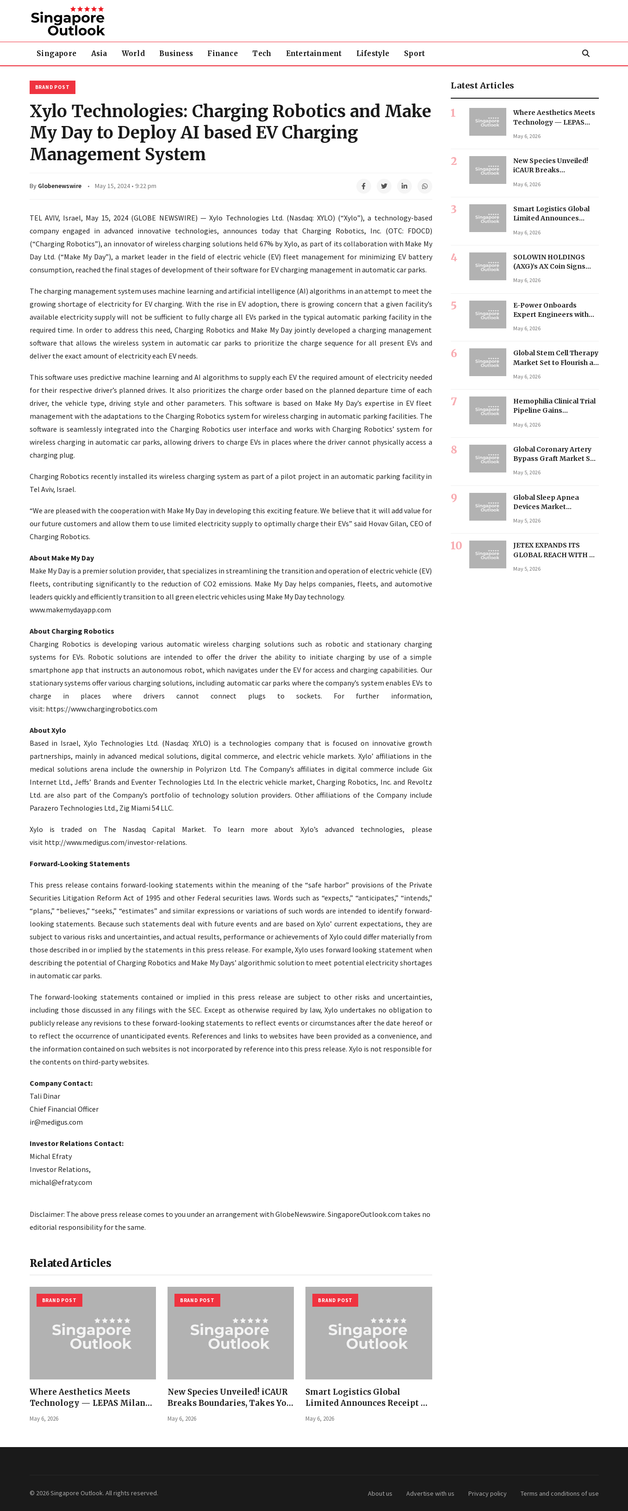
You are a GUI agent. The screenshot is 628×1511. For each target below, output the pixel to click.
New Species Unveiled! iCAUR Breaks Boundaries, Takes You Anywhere (229, 1403)
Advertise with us (430, 1493)
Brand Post (52, 87)
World (138, 53)
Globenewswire (59, 186)
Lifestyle (388, 53)
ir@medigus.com (56, 1122)
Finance (232, 53)
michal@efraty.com (61, 1182)
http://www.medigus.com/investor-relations (115, 842)
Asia (102, 53)
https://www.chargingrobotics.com (101, 708)
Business (183, 53)
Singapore (58, 53)
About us (380, 1493)
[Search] (586, 53)
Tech (273, 53)
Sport (432, 53)
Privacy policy (487, 1493)
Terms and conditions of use (560, 1493)
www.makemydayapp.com (70, 609)
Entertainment (327, 53)
